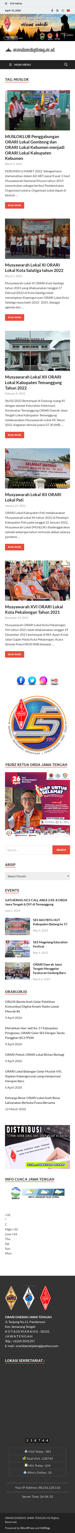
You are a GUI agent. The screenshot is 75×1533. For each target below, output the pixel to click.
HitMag (45, 1528)
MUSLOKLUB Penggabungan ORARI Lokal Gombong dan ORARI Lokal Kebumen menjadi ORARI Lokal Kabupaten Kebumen (35, 147)
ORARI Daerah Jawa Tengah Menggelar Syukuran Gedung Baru (49, 968)
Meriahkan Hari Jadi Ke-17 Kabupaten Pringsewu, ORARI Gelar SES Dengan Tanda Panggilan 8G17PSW (35, 1032)
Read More (13, 204)
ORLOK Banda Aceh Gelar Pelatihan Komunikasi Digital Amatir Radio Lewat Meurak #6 (32, 1006)
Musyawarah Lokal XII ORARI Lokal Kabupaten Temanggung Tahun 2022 (33, 382)
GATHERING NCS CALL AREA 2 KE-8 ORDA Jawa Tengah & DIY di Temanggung (36, 902)
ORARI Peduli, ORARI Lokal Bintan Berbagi (34, 1054)
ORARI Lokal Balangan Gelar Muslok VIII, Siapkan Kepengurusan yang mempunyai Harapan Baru (33, 1076)
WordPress (27, 1528)
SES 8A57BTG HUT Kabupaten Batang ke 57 (50, 922)
